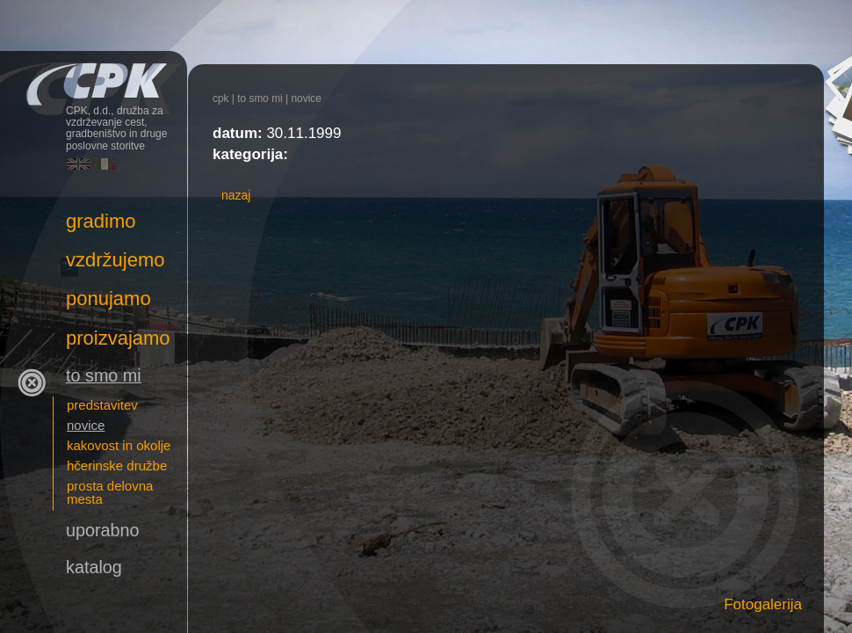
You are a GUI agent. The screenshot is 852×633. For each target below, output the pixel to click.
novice (306, 98)
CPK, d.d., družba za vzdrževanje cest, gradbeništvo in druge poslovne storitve (93, 77)
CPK (221, 98)
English (78, 164)
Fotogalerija (763, 604)
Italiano (104, 164)
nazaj (235, 195)
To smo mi (260, 98)
